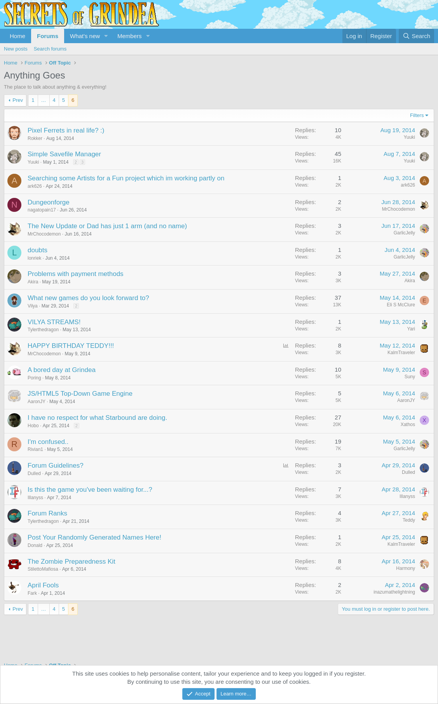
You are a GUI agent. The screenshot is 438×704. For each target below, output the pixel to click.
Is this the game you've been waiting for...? (90, 489)
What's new (85, 36)
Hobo (33, 425)
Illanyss (35, 497)
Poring (34, 378)
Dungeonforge (49, 202)
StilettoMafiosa (43, 569)
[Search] (416, 36)
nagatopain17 (42, 210)
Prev (17, 100)
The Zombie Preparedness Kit (71, 561)
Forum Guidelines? (56, 465)
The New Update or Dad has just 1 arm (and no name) (107, 226)
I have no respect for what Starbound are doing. (97, 417)
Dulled (34, 473)
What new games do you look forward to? (88, 298)
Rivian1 (35, 449)
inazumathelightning (394, 592)
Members (129, 36)
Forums (47, 36)
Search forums (50, 49)
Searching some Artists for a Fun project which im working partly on (126, 178)
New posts (16, 49)
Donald (35, 545)
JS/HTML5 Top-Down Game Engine (80, 393)
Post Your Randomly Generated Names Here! (94, 537)
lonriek (34, 258)
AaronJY (36, 401)
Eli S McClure (401, 304)
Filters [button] (417, 115)
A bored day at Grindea (62, 370)
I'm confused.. (48, 441)
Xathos (408, 424)
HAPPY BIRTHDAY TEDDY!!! (71, 345)
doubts (37, 250)
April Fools (43, 585)
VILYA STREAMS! (54, 322)
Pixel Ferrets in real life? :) (66, 130)
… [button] (43, 100)
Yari (411, 329)
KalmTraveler (401, 352)
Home (17, 36)
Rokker (35, 138)
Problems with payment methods (76, 274)
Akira (33, 282)
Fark (32, 593)
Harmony (405, 568)
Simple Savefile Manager (64, 154)
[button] (106, 36)
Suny (410, 376)
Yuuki (409, 137)
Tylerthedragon (43, 329)
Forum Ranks (47, 513)
